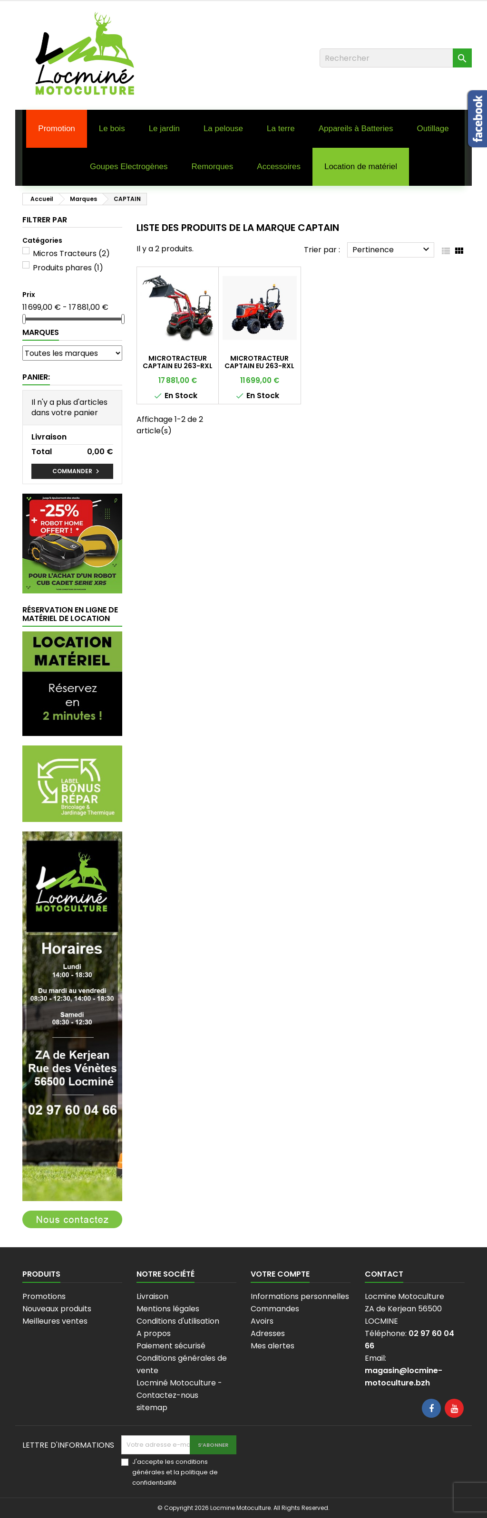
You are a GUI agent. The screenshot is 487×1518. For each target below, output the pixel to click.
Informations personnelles (300, 1296)
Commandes (275, 1308)
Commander (77, 471)
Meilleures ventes (55, 1321)
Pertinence (392, 249)
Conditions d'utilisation (177, 1321)
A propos (153, 1333)
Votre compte (280, 1274)
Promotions (44, 1296)
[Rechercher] (396, 57)
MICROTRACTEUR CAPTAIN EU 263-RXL (259, 362)
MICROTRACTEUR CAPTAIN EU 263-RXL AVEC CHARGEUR (178, 365)
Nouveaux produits (56, 1308)
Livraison (152, 1296)
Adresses (268, 1333)
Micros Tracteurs (71, 253)
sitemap (151, 1407)
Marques (40, 332)
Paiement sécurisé (170, 1345)
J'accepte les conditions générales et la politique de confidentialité (175, 1472)
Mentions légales (167, 1308)
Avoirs (262, 1321)
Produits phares (68, 267)
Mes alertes (272, 1345)
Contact (384, 1274)
